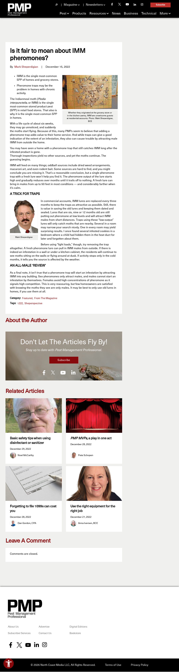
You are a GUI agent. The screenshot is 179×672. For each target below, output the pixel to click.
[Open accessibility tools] (8, 663)
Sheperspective (33, 303)
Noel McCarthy (26, 455)
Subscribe (160, 5)
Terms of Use (113, 665)
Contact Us (45, 633)
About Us (13, 627)
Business (131, 13)
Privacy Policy (139, 665)
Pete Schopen (85, 455)
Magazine (70, 4)
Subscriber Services (19, 633)
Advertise (44, 627)
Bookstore (75, 633)
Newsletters (94, 4)
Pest (63, 13)
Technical (148, 13)
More (164, 13)
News (116, 13)
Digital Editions (78, 627)
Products (79, 13)
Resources (97, 13)
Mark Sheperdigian (26, 66)
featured (27, 298)
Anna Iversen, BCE (88, 524)
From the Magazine (45, 298)
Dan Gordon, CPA (27, 524)
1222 (20, 303)
